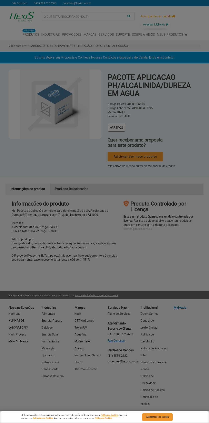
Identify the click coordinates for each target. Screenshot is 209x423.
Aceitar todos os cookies (157, 417)
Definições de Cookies (43, 418)
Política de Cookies (109, 415)
